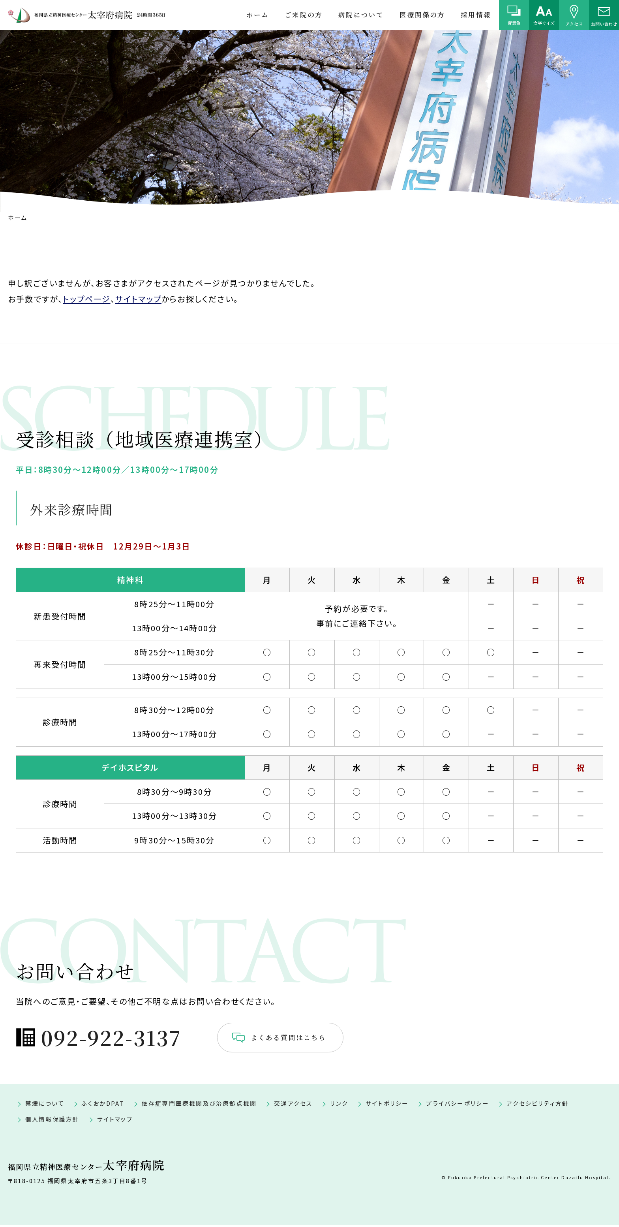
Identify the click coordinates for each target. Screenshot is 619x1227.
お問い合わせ (604, 23)
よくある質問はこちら (324, 1038)
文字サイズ (544, 23)
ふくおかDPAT (103, 1105)
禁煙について (44, 1105)
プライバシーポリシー (457, 1105)
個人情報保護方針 (52, 1121)
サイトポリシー (387, 1105)
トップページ (86, 299)
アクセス (574, 23)
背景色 (514, 23)
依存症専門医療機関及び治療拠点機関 (199, 1105)
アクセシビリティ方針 (537, 1105)
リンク (339, 1105)
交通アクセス (293, 1105)
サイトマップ (138, 299)
